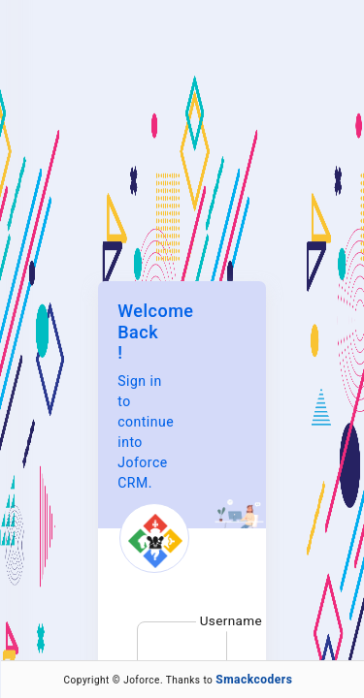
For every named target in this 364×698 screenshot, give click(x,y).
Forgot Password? (165, 535)
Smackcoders (253, 679)
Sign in (182, 480)
